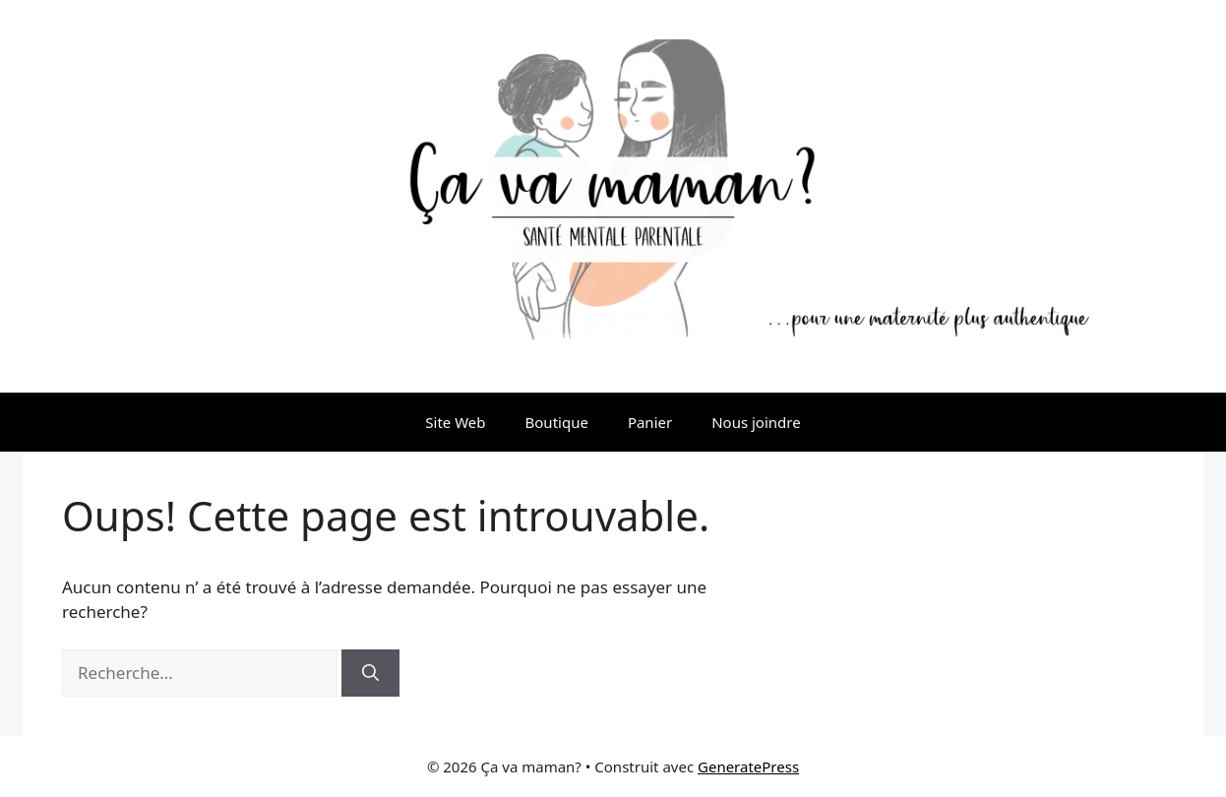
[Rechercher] (370, 673)
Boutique (556, 422)
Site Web (455, 422)
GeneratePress (748, 766)
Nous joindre (756, 422)
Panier (650, 422)
